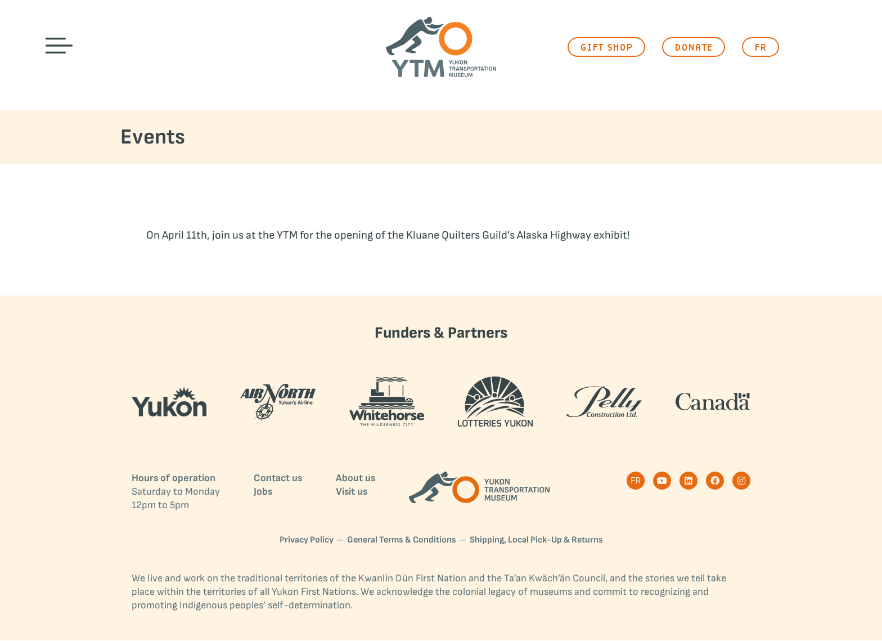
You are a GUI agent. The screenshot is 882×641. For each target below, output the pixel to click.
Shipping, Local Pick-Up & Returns (536, 540)
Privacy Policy (307, 540)
